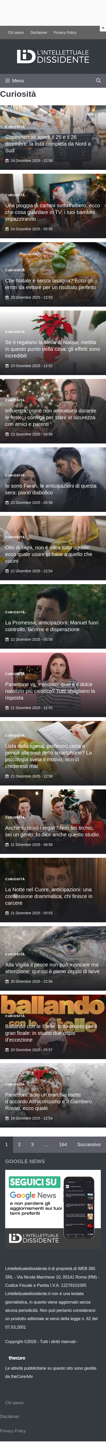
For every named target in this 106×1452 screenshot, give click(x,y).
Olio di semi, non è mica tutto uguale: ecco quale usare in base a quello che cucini (48, 554)
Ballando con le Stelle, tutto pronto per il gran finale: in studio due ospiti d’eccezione (51, 1033)
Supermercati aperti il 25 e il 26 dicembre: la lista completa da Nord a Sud (48, 143)
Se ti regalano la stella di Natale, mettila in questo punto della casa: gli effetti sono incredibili (52, 349)
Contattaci (88, 1341)
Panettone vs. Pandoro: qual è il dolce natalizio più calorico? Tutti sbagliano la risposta (50, 691)
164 (63, 1144)
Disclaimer (38, 32)
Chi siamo (16, 32)
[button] (98, 81)
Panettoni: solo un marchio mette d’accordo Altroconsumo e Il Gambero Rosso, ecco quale (48, 1101)
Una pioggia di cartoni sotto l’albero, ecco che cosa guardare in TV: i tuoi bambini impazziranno (52, 212)
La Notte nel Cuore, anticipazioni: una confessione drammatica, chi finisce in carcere (49, 896)
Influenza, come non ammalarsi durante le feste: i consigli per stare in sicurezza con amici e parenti (50, 417)
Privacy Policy (65, 32)
